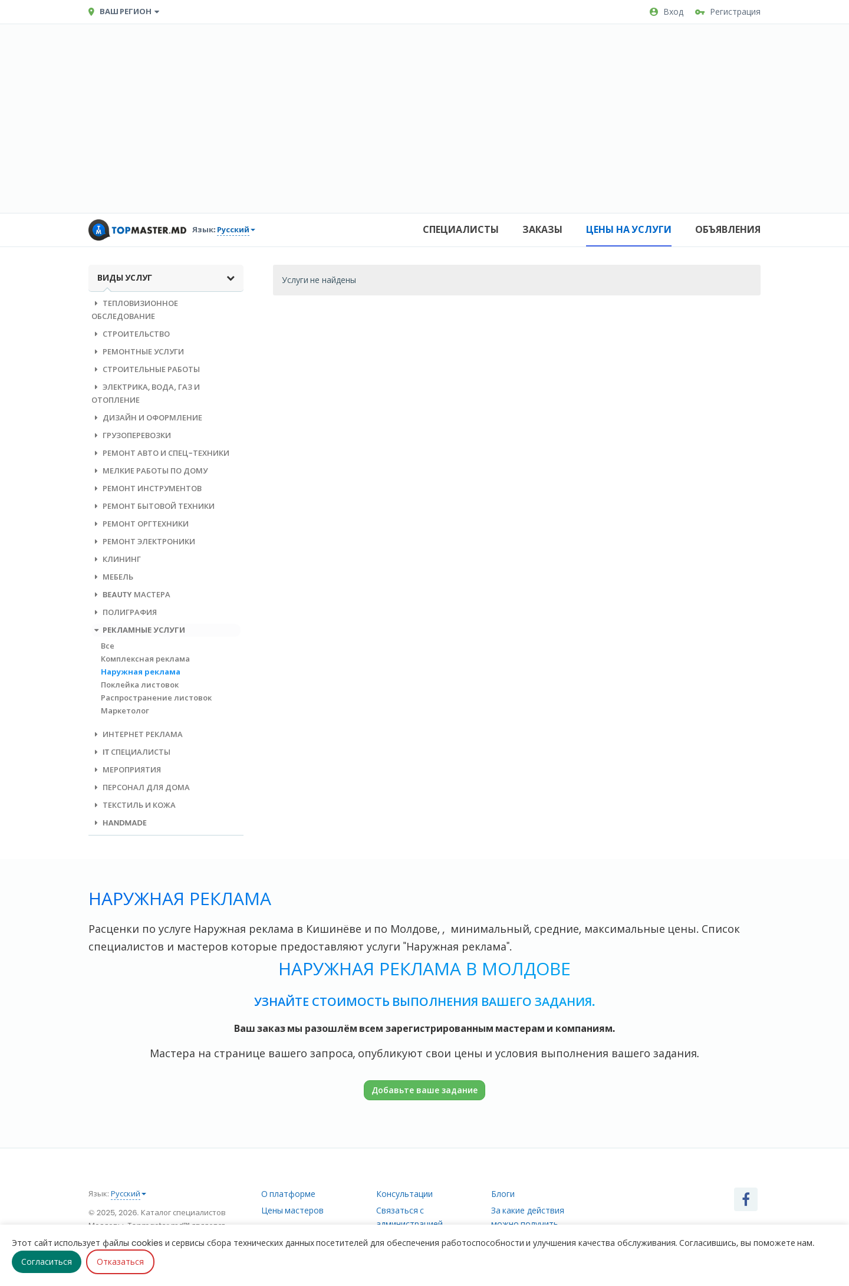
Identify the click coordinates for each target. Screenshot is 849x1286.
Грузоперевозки (131, 435)
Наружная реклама (140, 671)
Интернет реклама (137, 734)
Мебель (112, 577)
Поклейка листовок (140, 684)
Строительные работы (145, 369)
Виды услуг (166, 278)
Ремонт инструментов (146, 488)
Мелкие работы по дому (149, 470)
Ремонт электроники (143, 541)
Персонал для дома (140, 787)
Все (107, 646)
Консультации (404, 1194)
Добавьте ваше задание (424, 1090)
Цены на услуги (629, 229)
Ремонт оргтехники (140, 523)
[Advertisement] (424, 118)
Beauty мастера (130, 594)
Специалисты (461, 229)
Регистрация (728, 12)
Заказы (542, 229)
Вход (666, 12)
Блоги (503, 1194)
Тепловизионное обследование (134, 310)
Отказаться (120, 1262)
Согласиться (46, 1262)
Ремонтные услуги (137, 351)
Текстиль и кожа (133, 805)
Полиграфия (124, 612)
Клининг (116, 559)
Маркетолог (125, 710)
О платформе (288, 1194)
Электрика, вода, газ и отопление (145, 393)
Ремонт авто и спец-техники (160, 453)
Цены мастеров (292, 1210)
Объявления (728, 229)
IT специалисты (130, 752)
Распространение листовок (156, 697)
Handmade (119, 822)
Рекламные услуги (138, 630)
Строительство (130, 334)
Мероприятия (126, 769)
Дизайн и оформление (146, 417)
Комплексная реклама (145, 659)
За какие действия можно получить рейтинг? (527, 1224)
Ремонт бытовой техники (153, 506)
